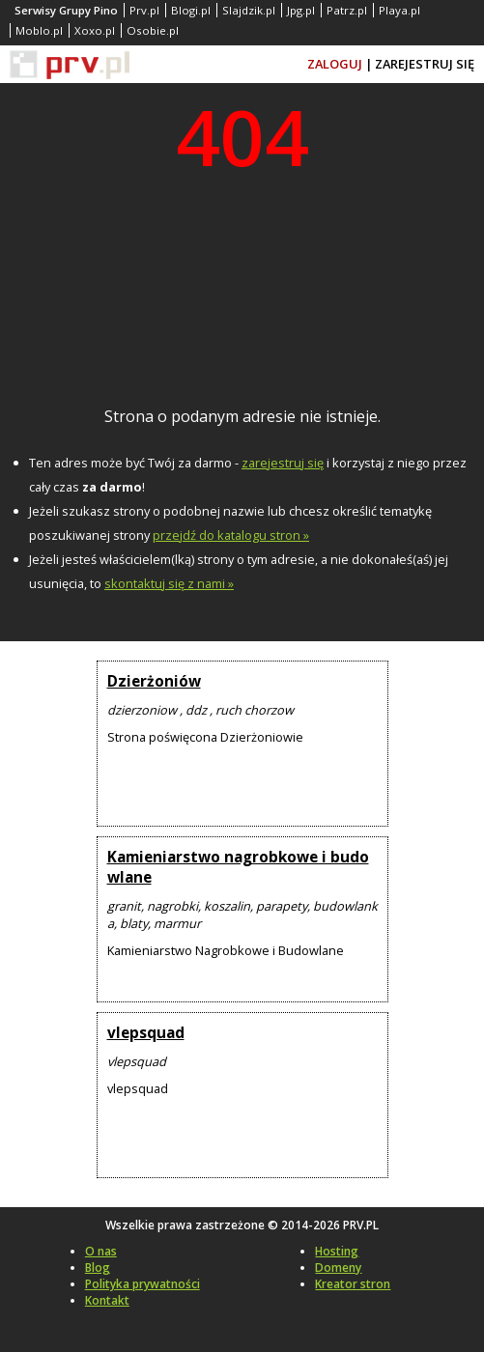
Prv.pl (144, 10)
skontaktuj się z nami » (169, 583)
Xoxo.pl (94, 30)
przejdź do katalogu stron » (231, 535)
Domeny (338, 1267)
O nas (101, 1251)
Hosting (336, 1251)
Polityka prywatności (142, 1284)
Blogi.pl (191, 10)
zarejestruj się (283, 462)
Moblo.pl (39, 30)
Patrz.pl (347, 10)
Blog (97, 1267)
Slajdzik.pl (248, 10)
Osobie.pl (153, 30)
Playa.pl (399, 10)
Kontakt (107, 1300)
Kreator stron (352, 1284)
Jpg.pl (301, 10)
